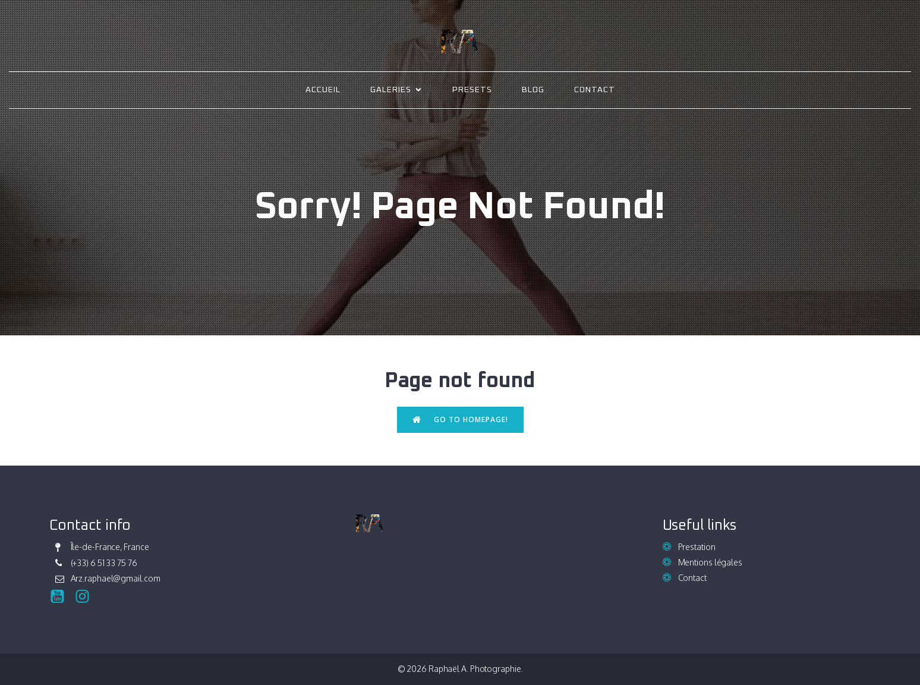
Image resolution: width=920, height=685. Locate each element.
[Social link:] (61, 597)
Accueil (323, 90)
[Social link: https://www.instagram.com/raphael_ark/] (86, 597)
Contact (594, 90)
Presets (472, 90)
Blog (533, 90)
